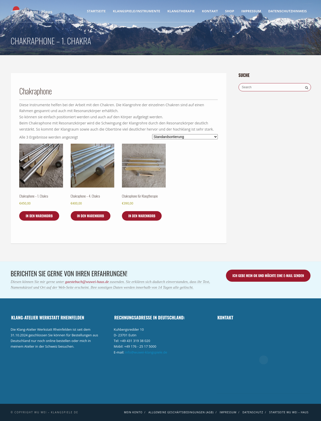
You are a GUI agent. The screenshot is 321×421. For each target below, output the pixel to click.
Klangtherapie (181, 11)
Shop (229, 11)
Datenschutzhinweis (287, 11)
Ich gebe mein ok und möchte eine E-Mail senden (268, 275)
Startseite (96, 11)
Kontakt (210, 11)
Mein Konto (133, 412)
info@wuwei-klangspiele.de (146, 352)
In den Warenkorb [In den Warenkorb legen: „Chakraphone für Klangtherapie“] (142, 215)
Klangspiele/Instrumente (136, 11)
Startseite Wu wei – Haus (289, 412)
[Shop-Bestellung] (185, 136)
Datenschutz (253, 412)
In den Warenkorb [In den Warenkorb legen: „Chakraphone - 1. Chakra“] (39, 215)
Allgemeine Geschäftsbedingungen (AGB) (181, 412)
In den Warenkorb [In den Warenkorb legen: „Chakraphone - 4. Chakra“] (90, 215)
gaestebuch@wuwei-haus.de (87, 282)
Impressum (251, 11)
